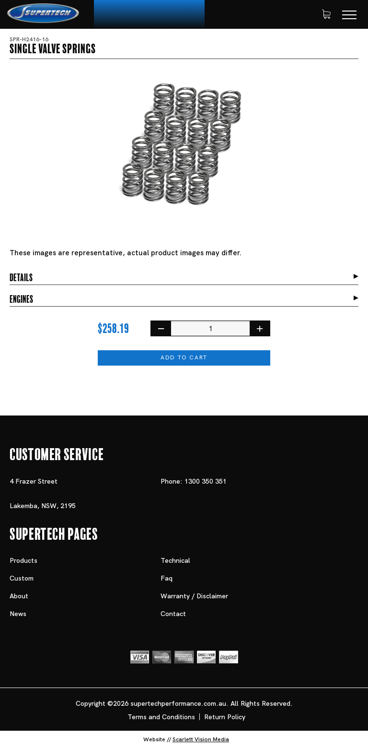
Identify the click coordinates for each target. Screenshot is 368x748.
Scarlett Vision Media (200, 739)
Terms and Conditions (161, 716)
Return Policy (224, 716)
